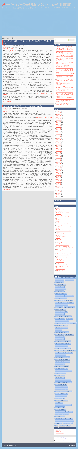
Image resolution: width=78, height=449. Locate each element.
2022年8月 (58, 152)
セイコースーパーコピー (59, 336)
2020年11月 (58, 172)
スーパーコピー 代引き (60, 437)
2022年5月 (58, 156)
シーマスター (68, 318)
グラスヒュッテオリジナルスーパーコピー (62, 316)
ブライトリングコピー (61, 252)
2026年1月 (58, 114)
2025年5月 (58, 125)
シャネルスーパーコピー (59, 318)
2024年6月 (58, 135)
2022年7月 (58, 153)
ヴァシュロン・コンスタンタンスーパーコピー (33, 112)
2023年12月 (58, 139)
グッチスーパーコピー (61, 225)
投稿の (58, 431)
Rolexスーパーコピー (60, 209)
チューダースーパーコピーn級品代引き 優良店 (63, 352)
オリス (57, 221)
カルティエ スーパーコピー (62, 223)
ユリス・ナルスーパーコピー (62, 260)
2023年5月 (58, 145)
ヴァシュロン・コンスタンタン (15, 112)
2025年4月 (58, 127)
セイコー (58, 238)
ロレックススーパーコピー (62, 270)
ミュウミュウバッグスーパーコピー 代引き (62, 382)
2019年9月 (58, 190)
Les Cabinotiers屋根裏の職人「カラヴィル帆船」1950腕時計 (23, 107)
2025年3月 (58, 128)
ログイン (58, 430)
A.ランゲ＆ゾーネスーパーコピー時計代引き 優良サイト (65, 277)
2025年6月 (58, 124)
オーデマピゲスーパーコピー (62, 216)
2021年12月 (58, 163)
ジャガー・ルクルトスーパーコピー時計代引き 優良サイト (65, 323)
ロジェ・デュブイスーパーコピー (61, 400)
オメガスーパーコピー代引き (60, 293)
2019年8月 (58, 191)
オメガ (10, 49)
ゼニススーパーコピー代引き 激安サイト (62, 343)
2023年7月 (58, 143)
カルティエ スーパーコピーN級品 (61, 311)
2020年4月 (58, 182)
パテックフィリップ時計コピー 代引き (62, 359)
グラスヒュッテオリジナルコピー (63, 226)
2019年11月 (58, 187)
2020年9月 (58, 175)
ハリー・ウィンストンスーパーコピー (62, 357)
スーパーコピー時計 (41, 175)
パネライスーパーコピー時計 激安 (61, 366)
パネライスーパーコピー (61, 249)
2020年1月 (58, 184)
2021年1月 (58, 169)
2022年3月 (58, 159)
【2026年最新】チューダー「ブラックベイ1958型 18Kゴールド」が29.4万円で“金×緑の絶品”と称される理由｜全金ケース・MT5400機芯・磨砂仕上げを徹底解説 (64, 56)
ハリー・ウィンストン (61, 250)
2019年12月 (58, 186)
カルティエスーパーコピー (69, 307)
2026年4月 (58, 111)
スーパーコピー (59, 235)
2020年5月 (58, 180)
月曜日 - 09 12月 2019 (12, 111)
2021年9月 (58, 167)
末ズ (56, 425)
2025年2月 (58, 129)
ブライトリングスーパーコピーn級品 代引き (63, 370)
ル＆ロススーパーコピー (61, 264)
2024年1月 (58, 138)
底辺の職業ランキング (67, 423)
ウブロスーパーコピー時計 (62, 212)
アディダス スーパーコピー (60, 284)
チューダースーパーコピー (62, 245)
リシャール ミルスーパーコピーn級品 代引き (63, 391)
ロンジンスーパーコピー (59, 416)
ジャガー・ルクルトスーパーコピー (61, 320)
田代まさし (61, 425)
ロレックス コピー (60, 269)
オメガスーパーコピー (18, 49)
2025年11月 (58, 117)
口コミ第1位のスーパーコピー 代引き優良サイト (63, 420)
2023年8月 (58, 142)
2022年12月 (58, 151)
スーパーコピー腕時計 (69, 334)
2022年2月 (58, 160)
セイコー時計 (59, 239)
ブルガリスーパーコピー (61, 256)
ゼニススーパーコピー (61, 242)
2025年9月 (58, 119)
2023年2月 (58, 149)
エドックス (58, 214)
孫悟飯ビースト (58, 423)
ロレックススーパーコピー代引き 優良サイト (63, 411)
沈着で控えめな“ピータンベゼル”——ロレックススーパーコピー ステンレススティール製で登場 (64, 62)
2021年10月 (58, 166)
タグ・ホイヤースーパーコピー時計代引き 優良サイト (64, 350)
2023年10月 (58, 141)
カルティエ (58, 222)
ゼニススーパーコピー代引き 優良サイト (62, 341)
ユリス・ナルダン (60, 262)
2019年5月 (58, 196)
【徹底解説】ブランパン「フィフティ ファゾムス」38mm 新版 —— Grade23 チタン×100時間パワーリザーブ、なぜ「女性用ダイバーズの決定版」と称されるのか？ (64, 87)
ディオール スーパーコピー (62, 246)
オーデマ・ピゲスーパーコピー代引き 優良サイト (64, 302)
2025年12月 (58, 115)
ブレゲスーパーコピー (61, 259)
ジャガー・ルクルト (60, 229)
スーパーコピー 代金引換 (60, 438)
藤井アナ (67, 425)
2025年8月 (58, 121)
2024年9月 (58, 134)
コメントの (59, 432)
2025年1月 (58, 131)
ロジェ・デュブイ (60, 267)
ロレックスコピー (58, 402)
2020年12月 (58, 170)
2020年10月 (58, 173)
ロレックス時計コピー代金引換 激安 (61, 414)
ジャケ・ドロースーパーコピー (63, 230)
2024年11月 (58, 132)
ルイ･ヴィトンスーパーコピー (62, 266)
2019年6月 (58, 194)
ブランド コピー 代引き (60, 440)
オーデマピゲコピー (69, 295)
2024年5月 (58, 136)
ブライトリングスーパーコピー (63, 253)
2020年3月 (58, 183)
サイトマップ (72, 445)
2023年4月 (58, 146)
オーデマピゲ (59, 215)
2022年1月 (58, 162)
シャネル (58, 232)
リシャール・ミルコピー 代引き (60, 393)
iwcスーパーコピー (60, 208)
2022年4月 (58, 158)
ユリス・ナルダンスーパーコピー (61, 386)
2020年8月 (58, 176)
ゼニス (57, 240)
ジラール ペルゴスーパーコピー (60, 327)
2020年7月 (58, 177)
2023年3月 (58, 148)
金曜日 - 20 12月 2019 (12, 47)
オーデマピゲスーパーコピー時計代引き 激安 (63, 300)
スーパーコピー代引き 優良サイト (61, 332)
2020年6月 (58, 179)
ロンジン (58, 271)
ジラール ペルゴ (59, 233)
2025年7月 (58, 122)
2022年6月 (58, 155)
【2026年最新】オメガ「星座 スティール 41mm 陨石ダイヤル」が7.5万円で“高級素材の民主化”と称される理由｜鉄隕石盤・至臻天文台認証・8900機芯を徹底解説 (64, 49)
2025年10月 (58, 118)
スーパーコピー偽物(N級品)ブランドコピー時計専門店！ (37, 4)
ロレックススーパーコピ (59, 407)
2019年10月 (58, 189)
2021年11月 (58, 165)
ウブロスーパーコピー (59, 286)
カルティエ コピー (58, 307)
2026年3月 (58, 112)
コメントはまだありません (9, 99)
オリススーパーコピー (59, 295)
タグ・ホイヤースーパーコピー (63, 243)
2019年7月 (58, 193)
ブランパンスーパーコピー (62, 254)
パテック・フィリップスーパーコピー (64, 247)
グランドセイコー (60, 228)
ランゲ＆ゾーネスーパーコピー (63, 263)
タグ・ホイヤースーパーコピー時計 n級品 (62, 348)
